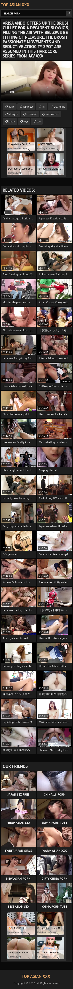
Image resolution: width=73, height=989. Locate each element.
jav (43, 106)
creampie (31, 114)
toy (39, 121)
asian (11, 106)
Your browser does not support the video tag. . (36, 81)
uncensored (52, 114)
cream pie (59, 106)
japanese (28, 106)
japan (11, 121)
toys (25, 121)
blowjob (13, 114)
